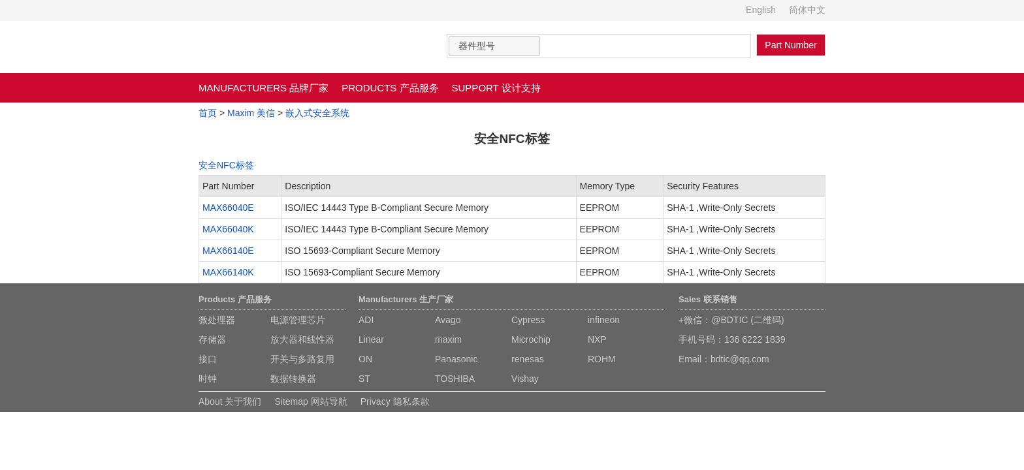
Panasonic (456, 359)
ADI (366, 320)
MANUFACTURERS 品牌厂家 (263, 87)
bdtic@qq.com (740, 359)
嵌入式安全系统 (317, 113)
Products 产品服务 (235, 299)
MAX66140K (228, 272)
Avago (447, 320)
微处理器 (217, 320)
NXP (597, 339)
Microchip (531, 339)
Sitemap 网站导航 (310, 401)
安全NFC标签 (226, 165)
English (761, 10)
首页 (208, 113)
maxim (448, 339)
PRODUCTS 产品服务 (390, 87)
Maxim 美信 (251, 113)
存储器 (212, 339)
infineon (604, 320)
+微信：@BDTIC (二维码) (731, 320)
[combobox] (494, 46)
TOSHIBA (455, 378)
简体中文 (807, 10)
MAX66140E (228, 250)
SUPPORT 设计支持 (496, 87)
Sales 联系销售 (708, 299)
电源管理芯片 (297, 320)
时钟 (208, 378)
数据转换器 (293, 378)
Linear (371, 339)
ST (364, 378)
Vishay (525, 378)
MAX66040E (228, 207)
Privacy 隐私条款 (395, 401)
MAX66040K (228, 229)
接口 (208, 359)
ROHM (602, 359)
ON (365, 359)
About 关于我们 (230, 401)
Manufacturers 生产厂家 (406, 299)
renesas (527, 359)
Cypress (528, 320)
